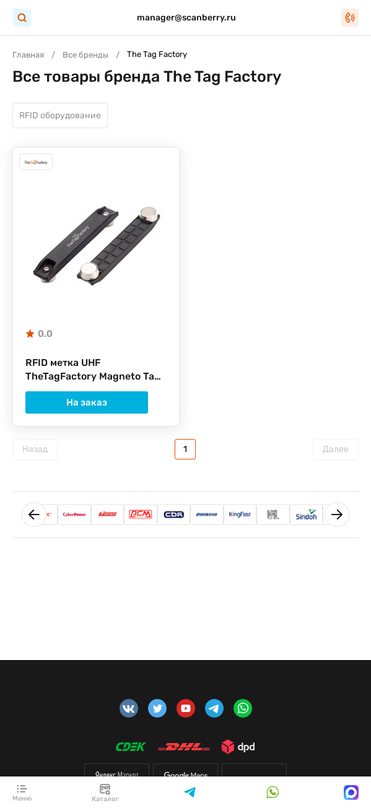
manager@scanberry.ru (186, 17)
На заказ (96, 403)
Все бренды (85, 54)
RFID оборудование (60, 116)
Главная (28, 54)
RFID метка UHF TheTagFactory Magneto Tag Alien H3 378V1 (93, 371)
